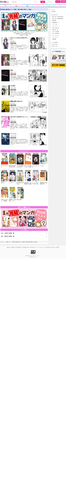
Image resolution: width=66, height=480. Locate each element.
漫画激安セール (55, 22)
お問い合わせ (52, 247)
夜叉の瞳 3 (19, 199)
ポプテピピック (4, 166)
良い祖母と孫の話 (20, 183)
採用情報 (12, 247)
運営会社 (8, 247)
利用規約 (57, 247)
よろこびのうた (35, 166)
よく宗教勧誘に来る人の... (20, 166)
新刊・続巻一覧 (55, 27)
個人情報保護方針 (18, 247)
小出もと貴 (13, 135)
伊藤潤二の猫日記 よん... (12, 200)
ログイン (58, 1)
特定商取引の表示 (26, 247)
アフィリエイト (40, 247)
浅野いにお (13, 72)
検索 (43, 1)
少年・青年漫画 (55, 33)
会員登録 (63, 1)
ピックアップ (54, 14)
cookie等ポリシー (33, 247)
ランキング (54, 26)
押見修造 (12, 41)
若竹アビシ (13, 120)
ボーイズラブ (55, 37)
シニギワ (11, 182)
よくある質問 (54, 42)
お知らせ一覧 (54, 46)
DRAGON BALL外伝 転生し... (12, 167)
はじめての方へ (55, 44)
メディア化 (54, 24)
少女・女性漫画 (55, 31)
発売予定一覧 (55, 29)
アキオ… (42, 165)
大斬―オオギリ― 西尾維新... (4, 201)
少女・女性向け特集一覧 (7, 233)
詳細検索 (54, 39)
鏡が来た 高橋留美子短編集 (27, 184)
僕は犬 (2, 182)
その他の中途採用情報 (61, 60)
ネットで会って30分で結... (35, 183)
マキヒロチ (13, 87)
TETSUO (12, 103)
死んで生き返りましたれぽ (27, 166)
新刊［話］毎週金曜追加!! (57, 18)
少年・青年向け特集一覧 (7, 236)
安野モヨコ (13, 56)
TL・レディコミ (55, 35)
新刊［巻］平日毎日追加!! (57, 16)
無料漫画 (54, 20)
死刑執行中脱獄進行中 (43, 183)
